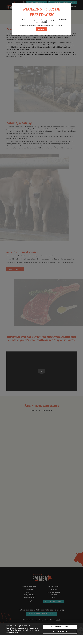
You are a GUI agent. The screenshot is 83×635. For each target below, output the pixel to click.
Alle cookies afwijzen (59, 631)
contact (41, 29)
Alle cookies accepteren (59, 626)
